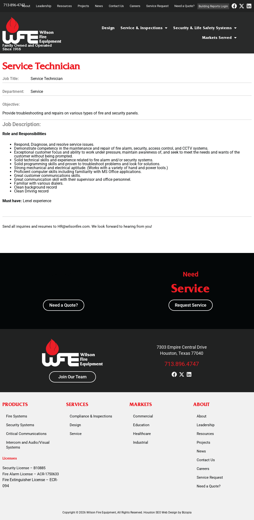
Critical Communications (26, 434)
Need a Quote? (184, 6)
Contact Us (116, 6)
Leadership (43, 6)
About (26, 6)
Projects (83, 6)
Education (141, 425)
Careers (135, 6)
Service (76, 434)
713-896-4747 (14, 5)
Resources (64, 6)
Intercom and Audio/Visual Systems (28, 445)
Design (108, 28)
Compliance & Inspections (91, 416)
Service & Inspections (143, 28)
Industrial (140, 442)
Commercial (143, 416)
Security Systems (20, 425)
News (99, 6)
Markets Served (219, 37)
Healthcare (142, 434)
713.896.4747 (181, 364)
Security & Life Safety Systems (205, 28)
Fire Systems (16, 416)
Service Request (157, 6)
